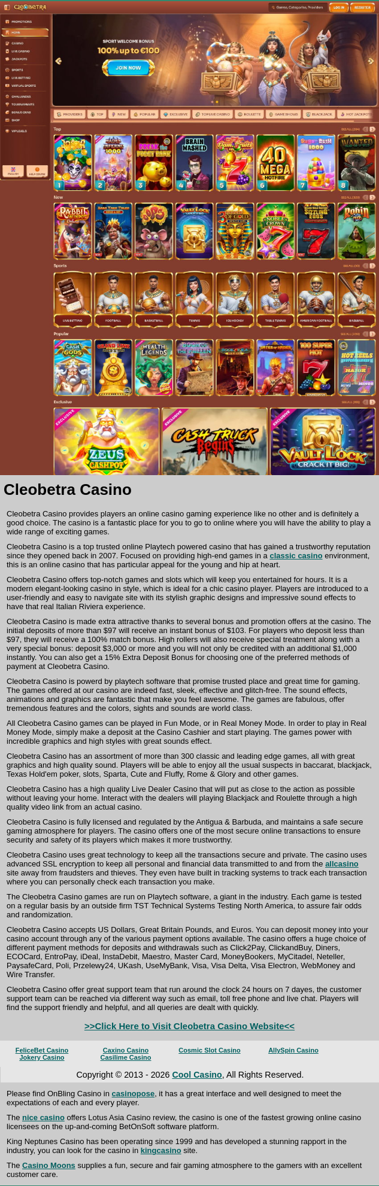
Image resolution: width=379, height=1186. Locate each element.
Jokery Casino (41, 1057)
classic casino (295, 555)
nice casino (43, 1117)
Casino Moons (48, 1165)
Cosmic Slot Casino (209, 1050)
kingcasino (161, 1150)
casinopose (133, 1093)
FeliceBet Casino (42, 1050)
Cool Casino (197, 1074)
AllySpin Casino (293, 1050)
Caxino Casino (125, 1050)
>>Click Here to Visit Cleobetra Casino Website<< (189, 1026)
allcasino (342, 863)
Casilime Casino (126, 1057)
